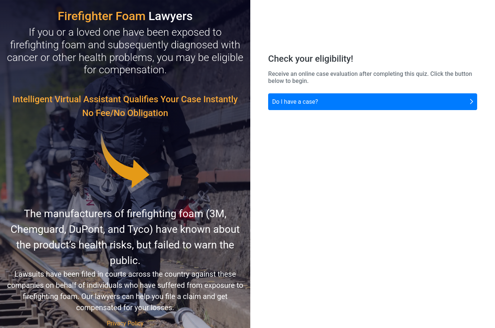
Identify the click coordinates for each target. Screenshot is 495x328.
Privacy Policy (125, 323)
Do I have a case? (372, 101)
